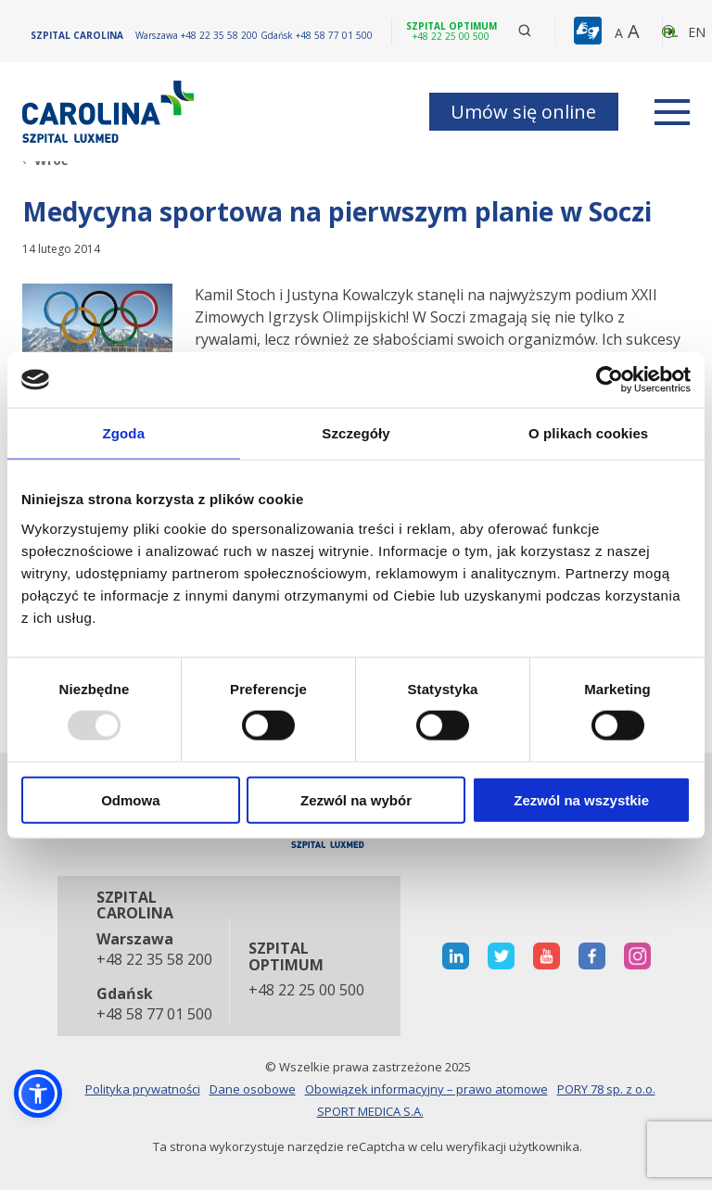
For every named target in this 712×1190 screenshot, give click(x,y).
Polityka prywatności (142, 1088)
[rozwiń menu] (672, 112)
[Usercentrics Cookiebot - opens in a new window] (609, 380)
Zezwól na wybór (356, 799)
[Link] (110, 112)
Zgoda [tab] (124, 433)
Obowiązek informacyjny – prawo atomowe (426, 1088)
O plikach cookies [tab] (588, 433)
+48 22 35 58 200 (153, 960)
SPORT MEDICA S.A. (370, 1111)
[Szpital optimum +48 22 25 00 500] (451, 31)
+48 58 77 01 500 (153, 1014)
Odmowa (130, 799)
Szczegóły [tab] (355, 433)
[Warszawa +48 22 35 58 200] (198, 35)
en (697, 32)
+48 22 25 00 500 (306, 990)
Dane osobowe (253, 1088)
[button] (590, 31)
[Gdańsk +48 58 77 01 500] (317, 35)
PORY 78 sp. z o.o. (606, 1088)
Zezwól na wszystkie (581, 799)
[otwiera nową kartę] (455, 956)
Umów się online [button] (523, 111)
